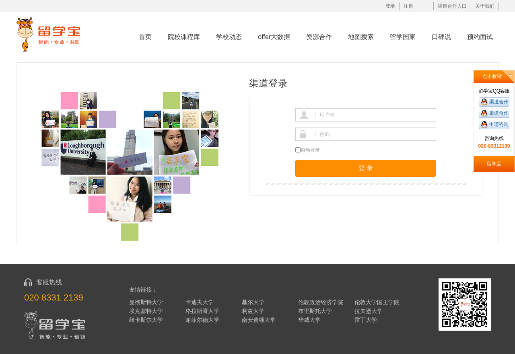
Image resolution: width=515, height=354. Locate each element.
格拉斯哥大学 (202, 311)
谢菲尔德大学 (202, 320)
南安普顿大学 (259, 320)
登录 (390, 6)
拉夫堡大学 (368, 311)
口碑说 (441, 36)
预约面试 (480, 36)
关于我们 (484, 6)
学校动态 (229, 36)
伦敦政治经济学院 (320, 302)
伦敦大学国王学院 (377, 302)
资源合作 (319, 36)
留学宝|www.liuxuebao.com (53, 33)
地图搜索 (361, 36)
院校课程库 (184, 36)
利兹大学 (253, 311)
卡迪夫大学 (199, 302)
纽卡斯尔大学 (146, 320)
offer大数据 (274, 36)
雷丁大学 (365, 320)
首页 (145, 36)
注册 (408, 6)
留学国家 (403, 36)
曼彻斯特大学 (146, 302)
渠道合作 (499, 102)
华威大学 (309, 320)
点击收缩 (492, 76)
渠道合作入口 (452, 6)
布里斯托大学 (315, 311)
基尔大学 (253, 302)
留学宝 (494, 164)
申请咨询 (499, 124)
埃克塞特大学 (146, 311)
